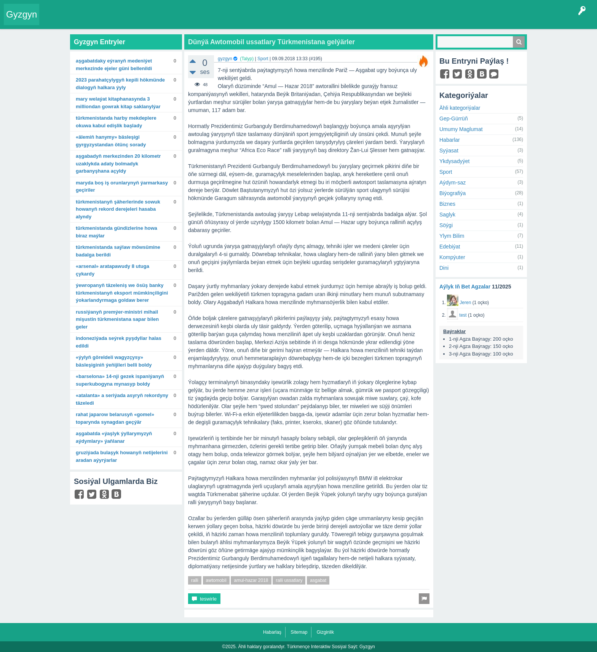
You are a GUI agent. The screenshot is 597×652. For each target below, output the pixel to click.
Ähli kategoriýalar (459, 108)
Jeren (465, 302)
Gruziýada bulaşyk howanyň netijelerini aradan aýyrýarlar (122, 456)
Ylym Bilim (451, 236)
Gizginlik (325, 632)
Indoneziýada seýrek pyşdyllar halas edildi (118, 342)
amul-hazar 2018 (251, 580)
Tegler (130, 21)
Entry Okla (55, 21)
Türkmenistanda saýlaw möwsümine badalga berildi (118, 251)
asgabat (318, 580)
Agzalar (190, 21)
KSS (245, 21)
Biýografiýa (452, 193)
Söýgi (446, 225)
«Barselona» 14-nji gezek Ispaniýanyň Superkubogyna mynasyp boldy (120, 380)
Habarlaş (272, 632)
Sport (262, 58)
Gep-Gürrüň (453, 118)
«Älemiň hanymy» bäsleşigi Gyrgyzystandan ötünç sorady (111, 140)
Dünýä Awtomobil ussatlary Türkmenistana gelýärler (271, 42)
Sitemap (299, 632)
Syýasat (448, 150)
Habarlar (449, 140)
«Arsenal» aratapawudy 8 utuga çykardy (112, 270)
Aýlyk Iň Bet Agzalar (464, 287)
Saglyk (447, 214)
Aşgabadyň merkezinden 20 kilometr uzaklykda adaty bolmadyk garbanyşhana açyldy (118, 163)
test (462, 315)
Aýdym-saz (452, 182)
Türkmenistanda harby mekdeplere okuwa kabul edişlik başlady (116, 121)
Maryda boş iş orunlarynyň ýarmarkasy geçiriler (122, 186)
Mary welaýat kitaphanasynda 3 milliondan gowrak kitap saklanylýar (118, 102)
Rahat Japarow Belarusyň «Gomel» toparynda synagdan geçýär (115, 418)
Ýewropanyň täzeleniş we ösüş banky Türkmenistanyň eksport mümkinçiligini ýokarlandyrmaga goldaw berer (122, 292)
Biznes (447, 204)
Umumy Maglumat (461, 129)
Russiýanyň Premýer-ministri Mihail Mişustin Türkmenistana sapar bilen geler (117, 319)
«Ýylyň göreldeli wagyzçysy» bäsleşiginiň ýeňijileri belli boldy (114, 361)
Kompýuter (452, 257)
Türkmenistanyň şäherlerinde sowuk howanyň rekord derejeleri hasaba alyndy (118, 209)
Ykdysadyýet (454, 161)
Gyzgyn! (106, 21)
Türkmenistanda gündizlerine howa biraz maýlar (116, 232)
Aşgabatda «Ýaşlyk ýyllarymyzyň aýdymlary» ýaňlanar (114, 437)
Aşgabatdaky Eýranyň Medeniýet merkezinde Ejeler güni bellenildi (114, 64)
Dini (444, 268)
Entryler (82, 21)
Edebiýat (449, 246)
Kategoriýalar (160, 21)
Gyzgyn (21, 14)
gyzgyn (225, 58)
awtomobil (216, 580)
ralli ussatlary (289, 580)
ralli (194, 580)
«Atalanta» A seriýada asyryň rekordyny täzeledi (122, 399)
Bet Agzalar (217, 21)
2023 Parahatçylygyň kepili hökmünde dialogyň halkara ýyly (120, 83)
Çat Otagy (271, 21)
